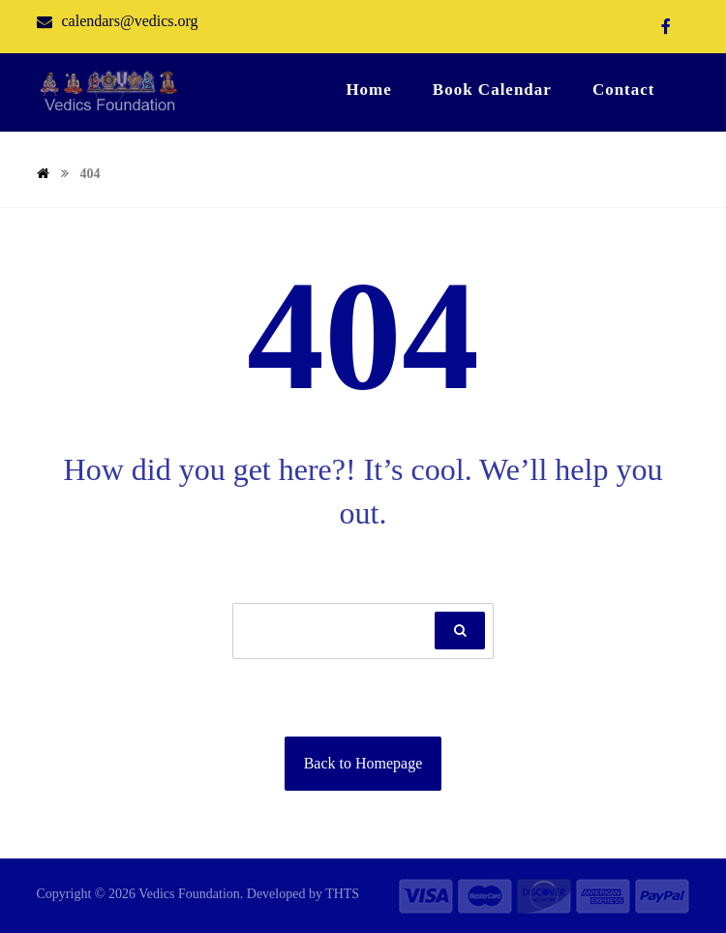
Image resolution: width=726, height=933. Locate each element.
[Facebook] (666, 26)
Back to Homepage (363, 763)
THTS (342, 894)
